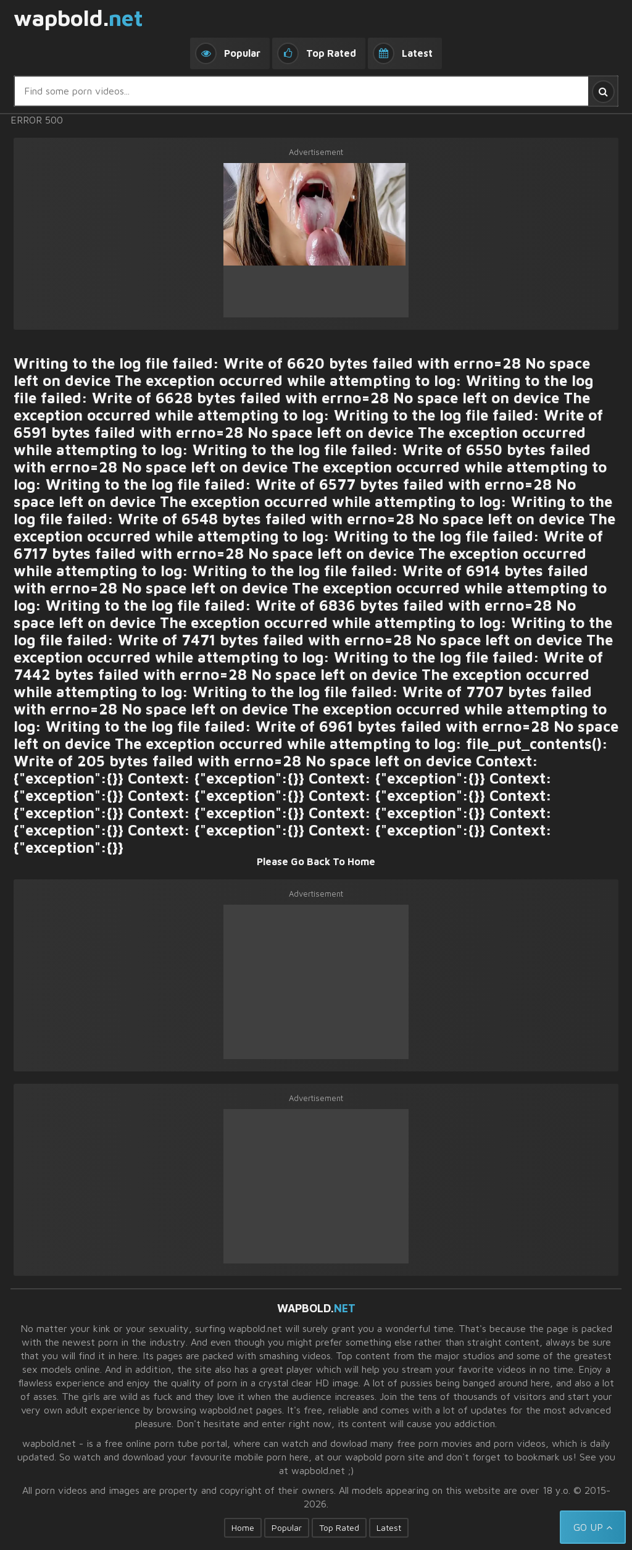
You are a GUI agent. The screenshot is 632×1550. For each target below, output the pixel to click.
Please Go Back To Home (316, 861)
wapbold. (78, 18)
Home (242, 1527)
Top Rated (339, 1527)
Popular (287, 1527)
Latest (388, 1527)
